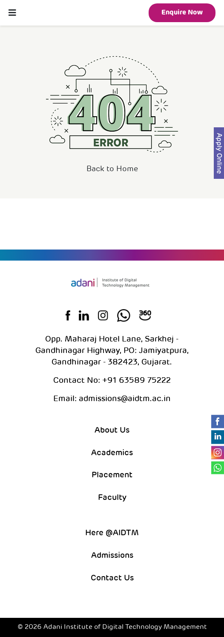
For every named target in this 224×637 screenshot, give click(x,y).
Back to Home (112, 169)
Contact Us (112, 578)
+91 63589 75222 (135, 381)
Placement (112, 475)
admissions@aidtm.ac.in (125, 399)
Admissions (112, 556)
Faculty (112, 498)
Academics (112, 453)
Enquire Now (182, 12)
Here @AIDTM (112, 533)
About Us (112, 431)
